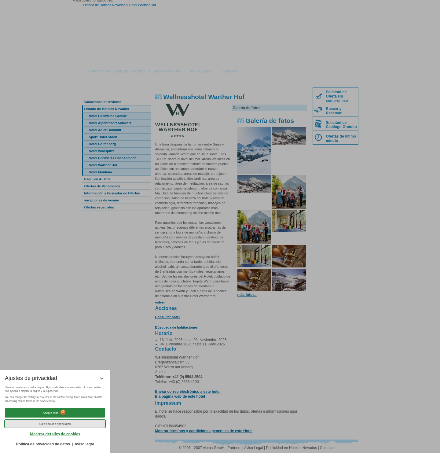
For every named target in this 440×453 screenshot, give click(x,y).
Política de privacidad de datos (43, 444)
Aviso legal (84, 444)
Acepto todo (55, 412)
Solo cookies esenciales (55, 423)
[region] (55, 394)
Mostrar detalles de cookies (55, 433)
